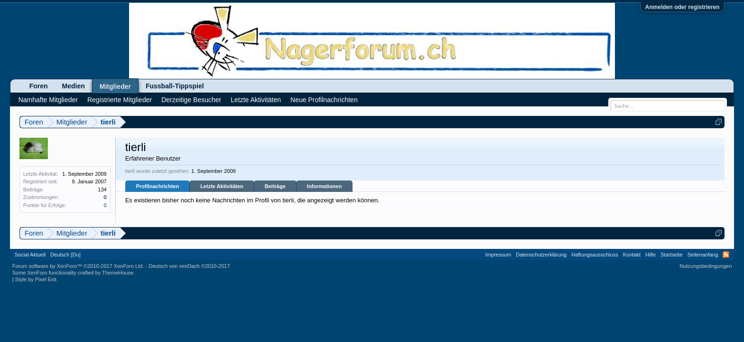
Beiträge (275, 186)
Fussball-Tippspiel (175, 86)
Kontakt (632, 254)
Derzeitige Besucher (191, 100)
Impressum (498, 254)
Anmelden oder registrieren (682, 7)
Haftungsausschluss (594, 254)
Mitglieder (115, 86)
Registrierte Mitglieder (119, 100)
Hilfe (650, 254)
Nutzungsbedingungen (705, 266)
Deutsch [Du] (65, 254)
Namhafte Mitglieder (48, 100)
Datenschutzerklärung (541, 254)
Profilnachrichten (157, 186)
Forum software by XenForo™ (78, 266)
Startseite (671, 254)
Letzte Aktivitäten (221, 186)
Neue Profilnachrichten (324, 100)
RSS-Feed (726, 254)
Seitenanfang (702, 254)
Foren (38, 86)
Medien (73, 86)
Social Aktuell (30, 254)
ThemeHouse (117, 273)
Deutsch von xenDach (189, 266)
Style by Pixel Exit (35, 279)
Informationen (324, 186)
